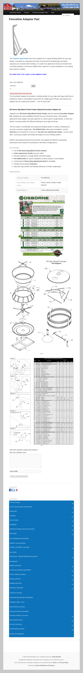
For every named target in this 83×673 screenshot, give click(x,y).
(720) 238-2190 (56, 657)
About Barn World (15, 12)
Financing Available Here (40, 12)
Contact (26, 12)
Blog (52, 12)
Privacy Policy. (64, 662)
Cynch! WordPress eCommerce (45, 665)
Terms (55, 662)
